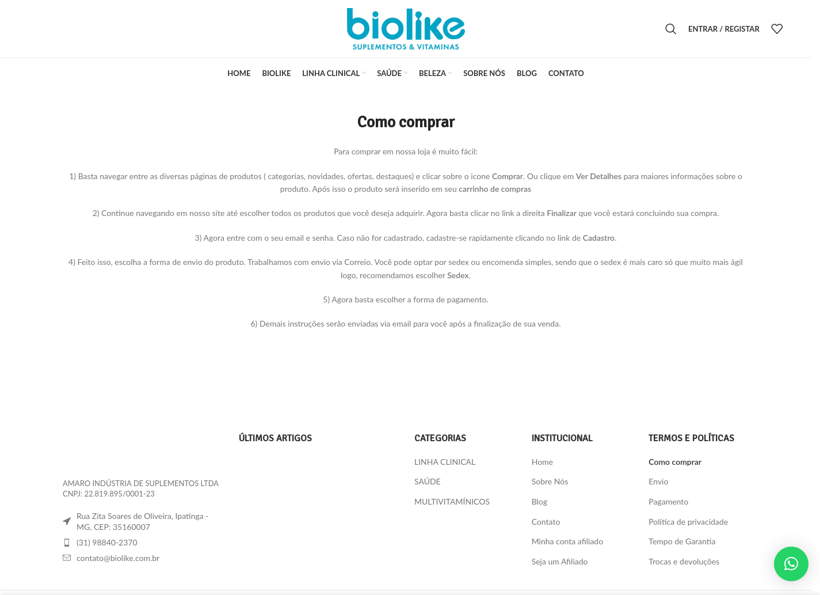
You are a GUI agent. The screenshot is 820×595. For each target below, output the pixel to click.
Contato (546, 521)
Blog (539, 501)
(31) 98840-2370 (107, 542)
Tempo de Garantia (682, 541)
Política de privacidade (688, 521)
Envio (658, 481)
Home (542, 462)
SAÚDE (427, 481)
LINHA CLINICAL (444, 462)
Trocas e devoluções (684, 561)
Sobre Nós (550, 481)
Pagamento (668, 501)
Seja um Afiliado (560, 561)
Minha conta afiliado (567, 541)
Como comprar (675, 462)
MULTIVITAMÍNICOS (452, 501)
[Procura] (670, 28)
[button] (791, 564)
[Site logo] (406, 28)
